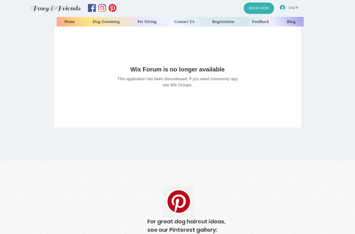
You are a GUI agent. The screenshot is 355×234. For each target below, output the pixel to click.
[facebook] (92, 8)
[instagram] (102, 8)
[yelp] (112, 8)
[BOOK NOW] (259, 8)
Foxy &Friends (55, 8)
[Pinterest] (179, 201)
